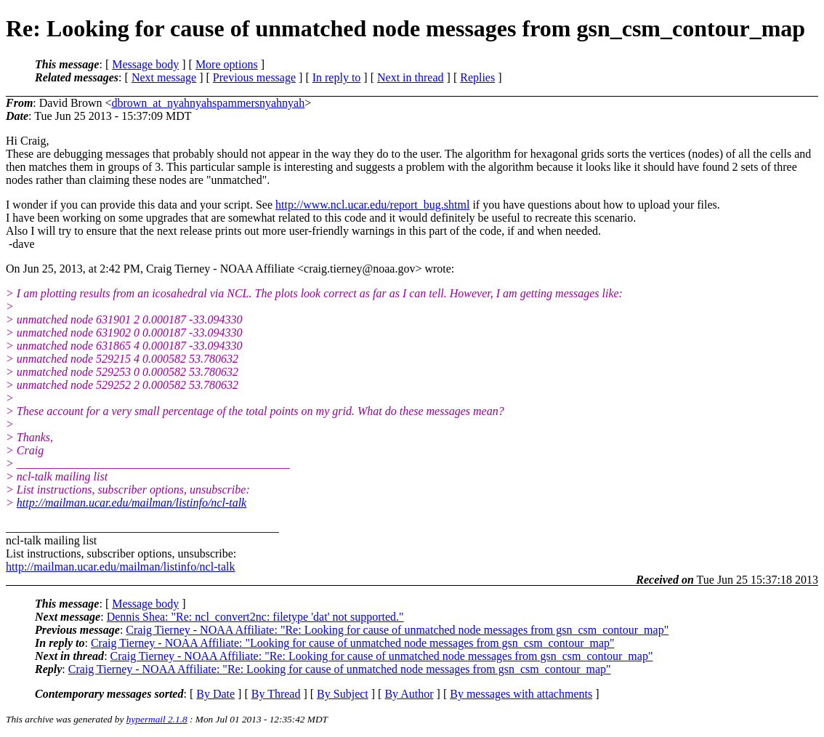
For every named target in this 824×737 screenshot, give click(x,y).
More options (226, 64)
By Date (215, 694)
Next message (164, 77)
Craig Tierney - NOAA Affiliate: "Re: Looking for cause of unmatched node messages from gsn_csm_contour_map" (397, 630)
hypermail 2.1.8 (156, 719)
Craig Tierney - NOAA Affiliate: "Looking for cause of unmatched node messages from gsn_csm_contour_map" (353, 643)
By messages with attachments (521, 694)
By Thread (276, 694)
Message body (145, 64)
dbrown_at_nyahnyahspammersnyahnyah (207, 103)
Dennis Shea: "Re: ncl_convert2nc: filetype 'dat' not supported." (255, 617)
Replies (477, 77)
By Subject (342, 694)
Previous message (254, 77)
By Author (408, 694)
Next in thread (410, 77)
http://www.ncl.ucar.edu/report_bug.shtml (372, 204)
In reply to (336, 77)
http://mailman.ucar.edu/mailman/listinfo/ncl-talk (131, 502)
